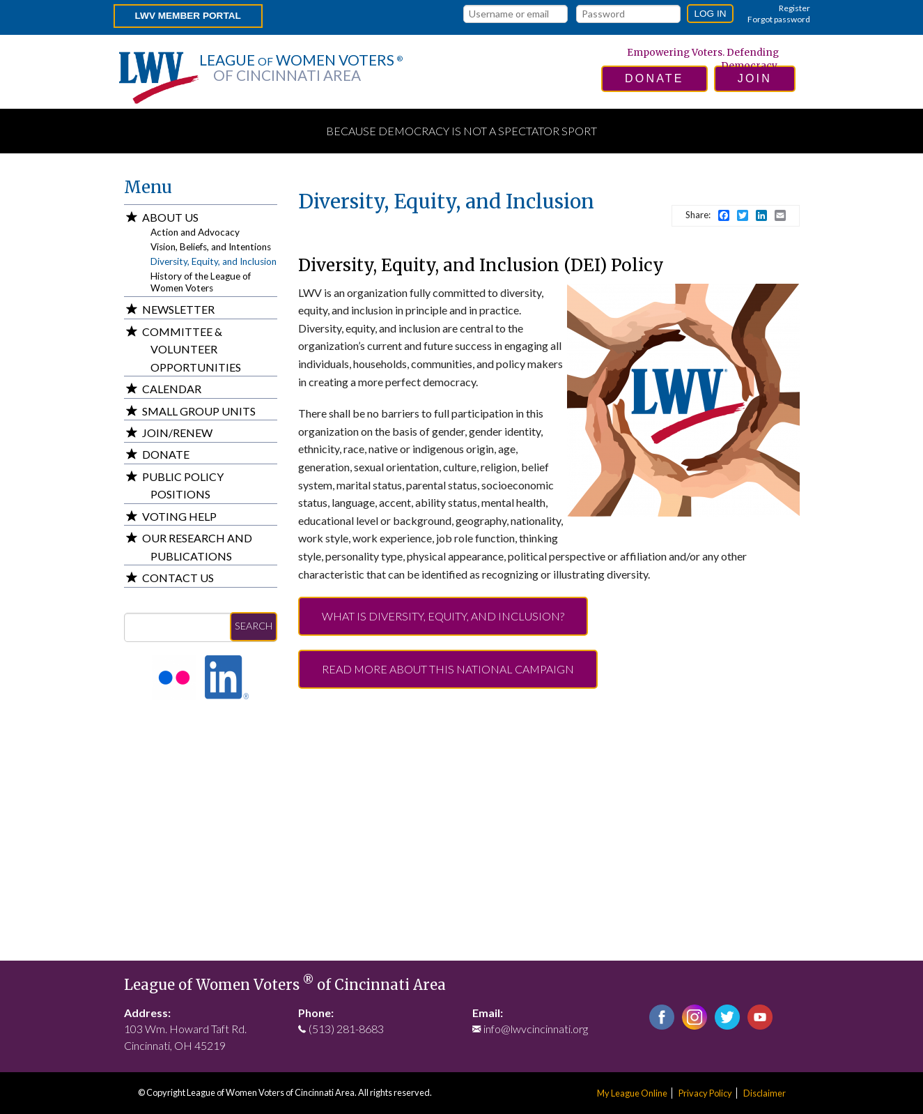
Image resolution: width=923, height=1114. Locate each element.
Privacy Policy (705, 1093)
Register (794, 8)
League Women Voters (301, 68)
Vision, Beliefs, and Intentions (210, 246)
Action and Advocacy (195, 232)
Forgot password (778, 19)
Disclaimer (764, 1093)
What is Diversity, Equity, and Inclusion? (443, 616)
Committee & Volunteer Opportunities (191, 349)
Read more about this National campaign (448, 669)
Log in (710, 13)
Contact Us (178, 577)
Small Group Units (199, 411)
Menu (148, 187)
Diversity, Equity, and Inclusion (213, 261)
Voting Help (179, 516)
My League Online (632, 1093)
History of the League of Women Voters (200, 281)
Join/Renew (177, 432)
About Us (170, 217)
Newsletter (178, 309)
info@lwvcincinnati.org (535, 1028)
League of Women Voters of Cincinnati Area (285, 985)
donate (654, 78)
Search (253, 626)
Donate (165, 454)
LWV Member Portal (188, 15)
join (755, 78)
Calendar (171, 388)
